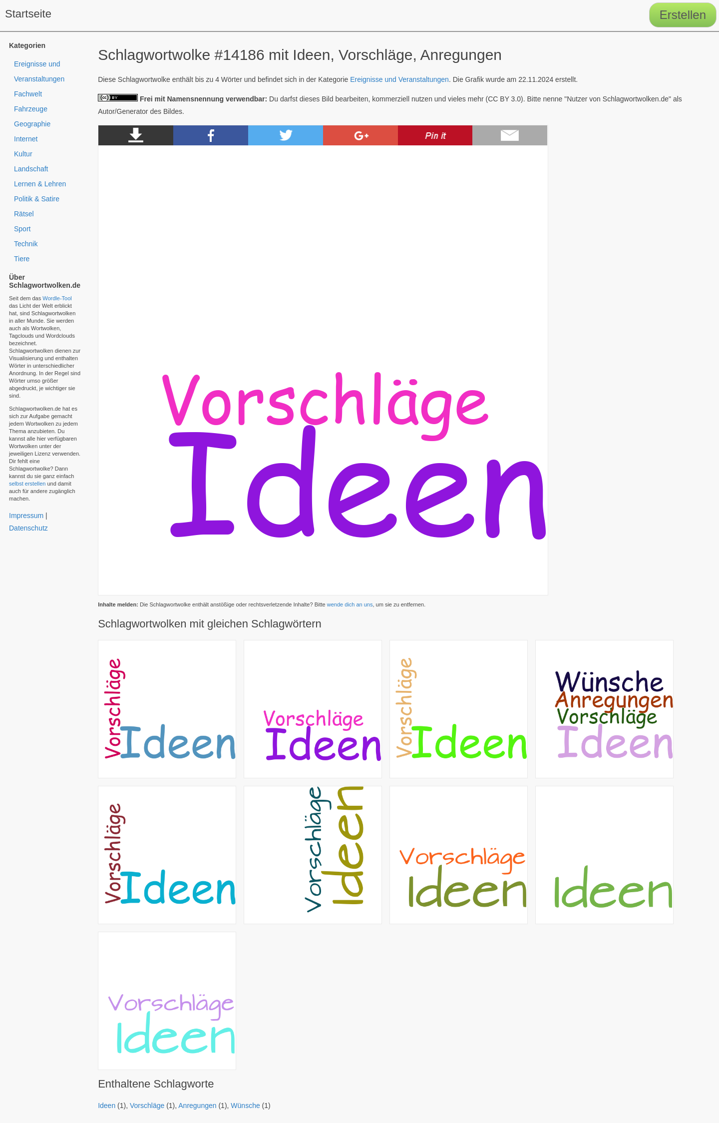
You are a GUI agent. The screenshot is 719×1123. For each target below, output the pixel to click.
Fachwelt (28, 94)
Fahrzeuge (30, 109)
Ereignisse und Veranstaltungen (399, 79)
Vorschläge (147, 1106)
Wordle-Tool (57, 298)
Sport (22, 229)
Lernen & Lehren (40, 184)
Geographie (32, 124)
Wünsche (245, 1106)
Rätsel (24, 214)
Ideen (106, 1106)
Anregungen (197, 1106)
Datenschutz (28, 528)
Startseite (28, 13)
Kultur (23, 154)
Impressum (26, 516)
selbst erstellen (27, 484)
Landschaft (31, 169)
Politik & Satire (36, 199)
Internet (25, 139)
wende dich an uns (350, 604)
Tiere (21, 259)
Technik (25, 244)
